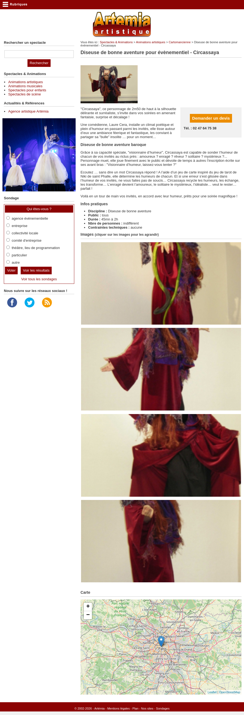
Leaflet (212, 692)
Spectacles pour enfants (27, 90)
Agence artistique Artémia (28, 111)
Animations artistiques (150, 42)
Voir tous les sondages (39, 279)
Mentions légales (118, 708)
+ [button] (88, 607)
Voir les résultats (36, 270)
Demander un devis (211, 118)
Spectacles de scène (24, 94)
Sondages (163, 708)
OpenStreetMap (229, 692)
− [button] (88, 615)
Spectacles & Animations (116, 42)
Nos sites (147, 708)
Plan (135, 708)
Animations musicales (25, 86)
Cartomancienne (180, 42)
